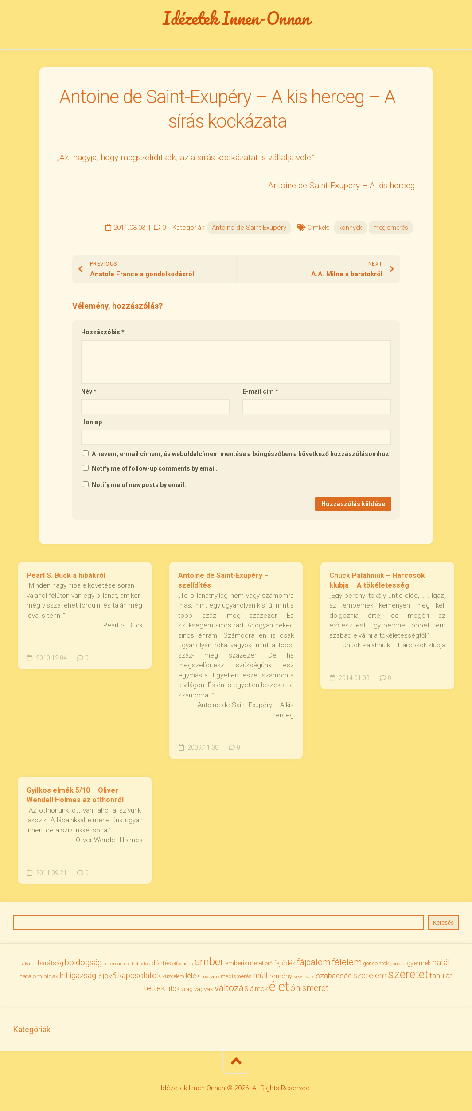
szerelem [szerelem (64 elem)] (369, 975)
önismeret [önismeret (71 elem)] (309, 988)
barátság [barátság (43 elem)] (50, 963)
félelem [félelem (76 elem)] (347, 962)
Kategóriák (32, 1029)
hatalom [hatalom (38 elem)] (30, 975)
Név (89, 391)
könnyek (350, 227)
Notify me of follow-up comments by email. (155, 468)
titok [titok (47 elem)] (173, 988)
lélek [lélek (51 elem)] (193, 976)
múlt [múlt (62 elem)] (260, 975)
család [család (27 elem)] (131, 964)
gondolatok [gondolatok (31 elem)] (376, 963)
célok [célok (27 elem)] (145, 964)
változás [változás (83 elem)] (232, 988)
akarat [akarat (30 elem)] (29, 963)
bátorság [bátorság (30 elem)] (113, 963)
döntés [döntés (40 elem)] (161, 963)
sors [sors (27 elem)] (310, 976)
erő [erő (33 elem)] (269, 963)
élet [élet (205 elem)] (279, 986)
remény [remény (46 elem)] (280, 976)
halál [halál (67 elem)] (441, 962)
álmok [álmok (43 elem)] (259, 989)
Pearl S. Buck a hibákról (66, 575)
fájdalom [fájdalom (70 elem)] (313, 962)
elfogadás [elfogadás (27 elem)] (182, 964)
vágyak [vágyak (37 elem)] (203, 988)
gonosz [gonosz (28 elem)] (398, 964)
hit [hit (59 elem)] (64, 975)
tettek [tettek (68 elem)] (154, 988)
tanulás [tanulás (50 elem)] (441, 976)
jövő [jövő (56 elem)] (110, 975)
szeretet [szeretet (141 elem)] (408, 974)
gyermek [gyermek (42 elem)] (419, 963)
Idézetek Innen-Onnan (236, 18)
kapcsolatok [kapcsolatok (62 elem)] (139, 975)
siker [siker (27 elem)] (298, 976)
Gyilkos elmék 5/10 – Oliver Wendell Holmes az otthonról (75, 795)
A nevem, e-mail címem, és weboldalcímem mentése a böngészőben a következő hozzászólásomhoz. (241, 453)
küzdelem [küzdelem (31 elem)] (173, 976)
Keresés (443, 922)
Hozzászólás (103, 332)
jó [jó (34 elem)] (99, 976)
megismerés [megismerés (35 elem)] (236, 976)
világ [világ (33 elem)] (187, 989)
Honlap (91, 422)
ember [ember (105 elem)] (209, 962)
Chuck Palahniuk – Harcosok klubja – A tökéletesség (377, 580)
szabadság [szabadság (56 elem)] (334, 975)
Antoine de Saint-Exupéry (249, 228)
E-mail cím (260, 391)
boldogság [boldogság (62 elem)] (83, 962)
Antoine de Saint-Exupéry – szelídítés (223, 580)
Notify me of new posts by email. (139, 484)
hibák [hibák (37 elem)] (51, 975)
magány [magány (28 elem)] (210, 976)
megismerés (390, 227)
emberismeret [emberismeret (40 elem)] (244, 963)
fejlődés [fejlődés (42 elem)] (285, 963)
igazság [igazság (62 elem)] (83, 975)
